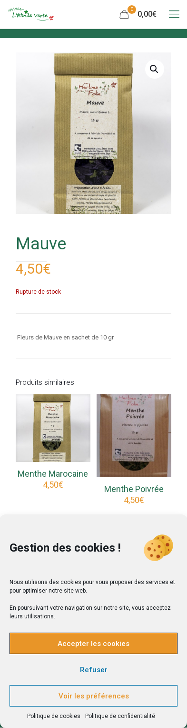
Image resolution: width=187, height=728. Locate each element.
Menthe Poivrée (134, 489)
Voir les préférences (94, 696)
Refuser (94, 670)
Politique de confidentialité (120, 716)
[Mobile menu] (174, 14)
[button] (154, 69)
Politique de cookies (53, 716)
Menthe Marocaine (53, 474)
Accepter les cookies (93, 643)
